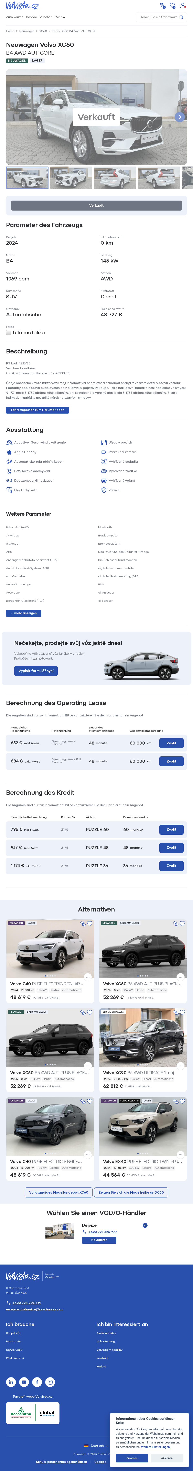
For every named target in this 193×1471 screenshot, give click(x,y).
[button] (182, 5)
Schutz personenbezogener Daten (61, 1462)
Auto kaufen (14, 17)
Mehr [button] (58, 17)
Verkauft (96, 205)
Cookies (100, 1462)
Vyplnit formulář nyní (36, 671)
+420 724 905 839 (23, 1302)
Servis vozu (14, 1350)
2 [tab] (47, 976)
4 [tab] (52, 976)
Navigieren (99, 1240)
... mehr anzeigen (24, 613)
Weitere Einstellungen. (156, 1447)
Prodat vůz (13, 1341)
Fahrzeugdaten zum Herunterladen (37, 410)
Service (31, 17)
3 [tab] (50, 976)
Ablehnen (167, 1458)
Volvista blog (106, 1341)
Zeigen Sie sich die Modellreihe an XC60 (131, 1192)
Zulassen (132, 1458)
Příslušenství (15, 1358)
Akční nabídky (106, 1333)
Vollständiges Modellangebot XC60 (58, 1192)
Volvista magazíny (109, 1350)
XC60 (43, 31)
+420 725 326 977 (99, 1231)
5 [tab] (55, 976)
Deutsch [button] (94, 1446)
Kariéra (101, 1366)
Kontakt (102, 1358)
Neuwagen (26, 31)
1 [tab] (45, 976)
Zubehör (46, 17)
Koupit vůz (13, 1333)
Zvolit (171, 743)
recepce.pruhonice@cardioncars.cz (34, 1309)
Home (10, 31)
